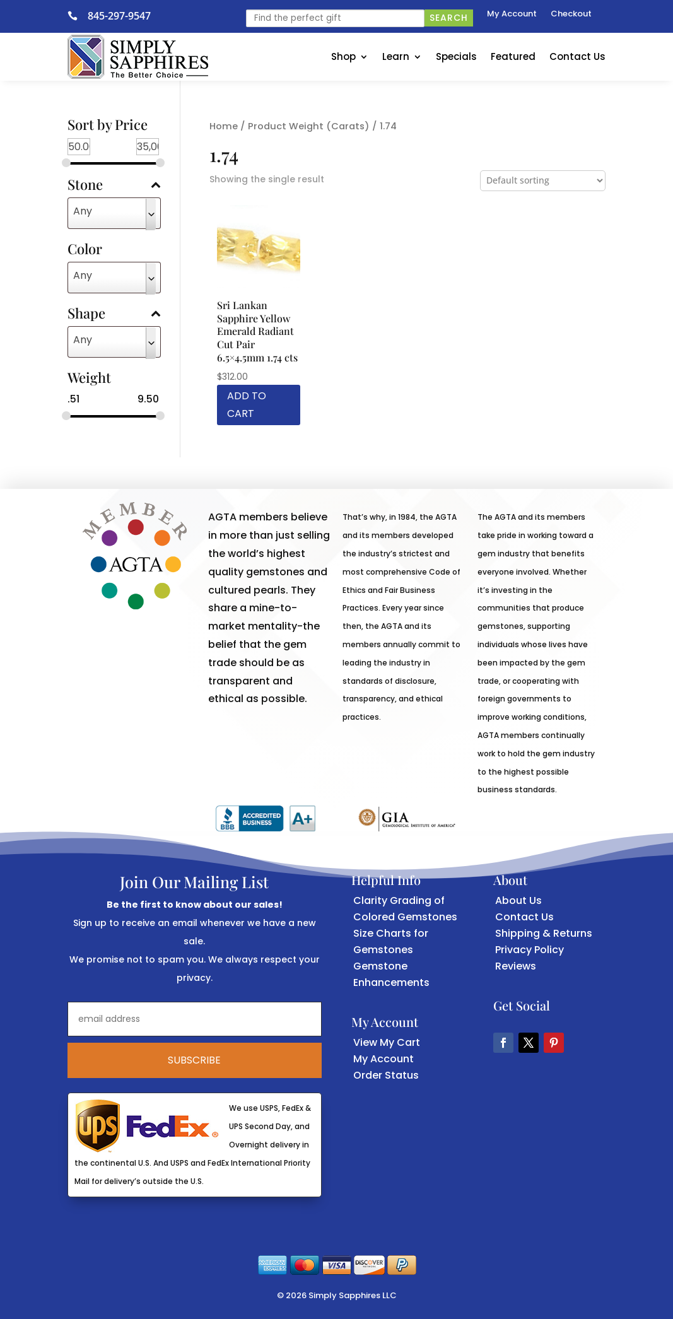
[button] (503, 1043)
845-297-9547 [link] (119, 16)
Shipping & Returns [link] (543, 933)
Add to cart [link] (246, 404)
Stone (114, 185)
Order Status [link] (386, 1075)
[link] (77, 16)
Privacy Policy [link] (529, 949)
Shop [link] (343, 56)
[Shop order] (543, 180)
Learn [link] (395, 56)
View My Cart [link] (386, 1042)
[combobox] (114, 213)
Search (449, 17)
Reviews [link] (515, 966)
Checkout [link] (571, 14)
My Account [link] (512, 14)
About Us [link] (518, 900)
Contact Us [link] (577, 56)
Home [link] (223, 126)
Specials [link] (456, 56)
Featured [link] (513, 56)
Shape (114, 314)
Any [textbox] (82, 211)
